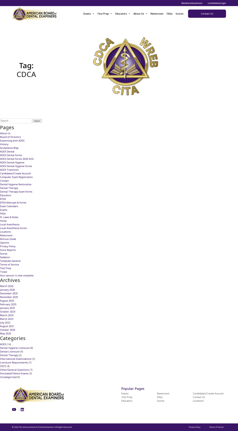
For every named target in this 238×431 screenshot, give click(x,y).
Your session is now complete (17, 275)
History (4, 144)
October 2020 (7, 330)
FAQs (170, 13)
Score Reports (8, 250)
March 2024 (6, 315)
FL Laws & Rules (9, 217)
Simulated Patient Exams (14, 373)
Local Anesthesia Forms (13, 228)
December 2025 (9, 293)
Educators (122, 13)
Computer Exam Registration (16, 177)
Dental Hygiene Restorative (15, 184)
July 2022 (5, 322)
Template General (10, 261)
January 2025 (7, 308)
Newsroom (156, 13)
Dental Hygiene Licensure (15, 348)
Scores (180, 13)
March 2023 (6, 319)
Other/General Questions (14, 369)
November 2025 (9, 297)
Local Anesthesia (9, 224)
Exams (88, 13)
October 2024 (7, 311)
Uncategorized (8, 377)
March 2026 (6, 286)
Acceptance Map (9, 148)
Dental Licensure (10, 351)
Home (3, 220)
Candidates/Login (217, 3)
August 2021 (7, 326)
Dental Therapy (9, 188)
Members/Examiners (191, 3)
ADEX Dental (7, 151)
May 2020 (5, 333)
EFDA (3, 199)
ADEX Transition (9, 169)
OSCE (3, 366)
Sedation (5, 257)
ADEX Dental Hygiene (12, 162)
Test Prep (104, 13)
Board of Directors (10, 137)
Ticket (3, 272)
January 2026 (7, 289)
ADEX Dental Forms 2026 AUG (17, 159)
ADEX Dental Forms (11, 155)
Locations (5, 231)
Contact (4, 180)
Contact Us (207, 13)
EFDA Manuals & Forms (13, 202)
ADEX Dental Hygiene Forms (16, 166)
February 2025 (8, 304)
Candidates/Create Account (15, 173)
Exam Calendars (9, 206)
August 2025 (7, 300)
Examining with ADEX (12, 140)
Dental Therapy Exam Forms (16, 191)
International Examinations (15, 359)
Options (4, 242)
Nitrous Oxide (8, 239)
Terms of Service (9, 264)
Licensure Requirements (14, 362)
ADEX (3, 344)
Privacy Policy (7, 246)
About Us (140, 13)
